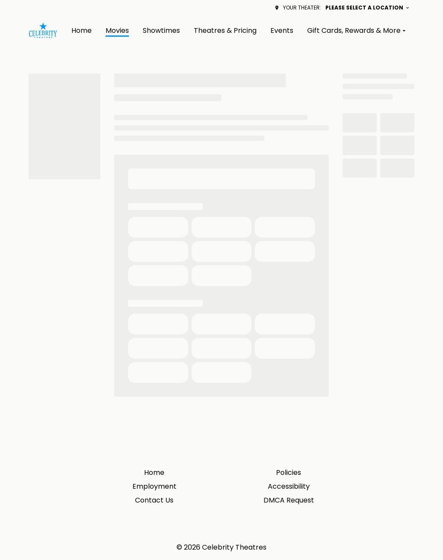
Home (154, 472)
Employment (154, 486)
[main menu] (239, 31)
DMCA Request (288, 500)
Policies (288, 472)
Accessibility (289, 486)
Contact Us (154, 500)
